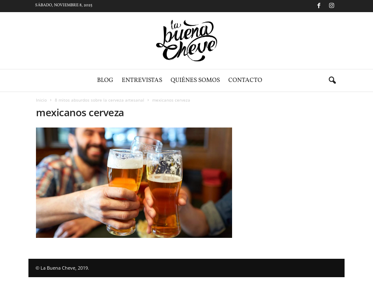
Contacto (245, 80)
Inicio (41, 100)
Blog (105, 80)
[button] (332, 80)
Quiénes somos (195, 80)
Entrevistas (142, 80)
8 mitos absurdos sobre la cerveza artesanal (99, 100)
